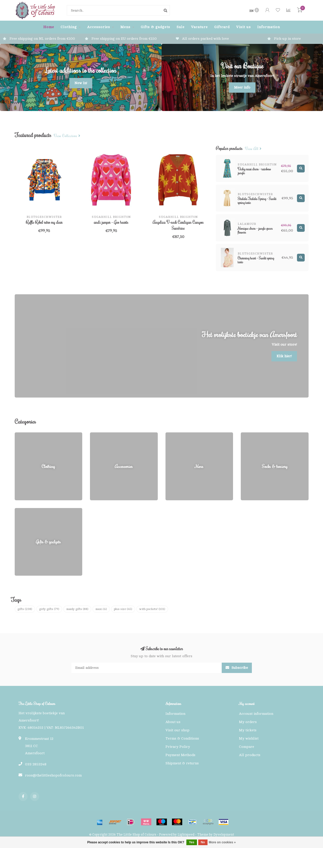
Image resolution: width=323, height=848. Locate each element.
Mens (125, 27)
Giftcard (222, 27)
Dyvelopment (223, 834)
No (203, 842)
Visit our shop (177, 730)
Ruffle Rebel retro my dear (44, 222)
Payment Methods (180, 755)
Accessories (98, 27)
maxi (101, 609)
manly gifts (77, 609)
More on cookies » (222, 842)
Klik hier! (284, 356)
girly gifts (49, 609)
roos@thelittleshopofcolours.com (53, 775)
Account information (256, 714)
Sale (181, 27)
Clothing (69, 27)
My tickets (247, 730)
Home (48, 27)
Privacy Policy (177, 747)
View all (253, 149)
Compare (246, 747)
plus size (123, 609)
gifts (25, 609)
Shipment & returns (182, 763)
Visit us (243, 27)
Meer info (242, 87)
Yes (191, 842)
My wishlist (249, 738)
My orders (248, 722)
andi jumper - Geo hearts (111, 222)
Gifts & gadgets (155, 27)
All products (249, 755)
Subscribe (237, 668)
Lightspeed (186, 834)
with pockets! (152, 609)
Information (268, 27)
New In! (80, 83)
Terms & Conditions (182, 738)
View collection (67, 136)
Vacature (199, 27)
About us (172, 722)
